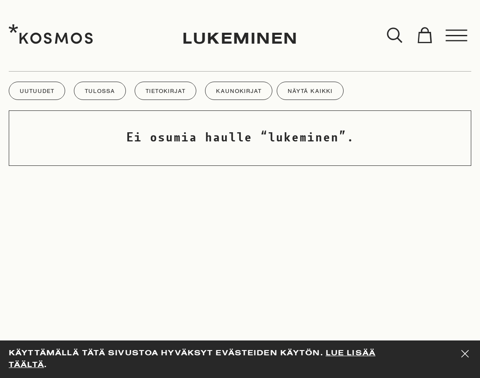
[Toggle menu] (457, 36)
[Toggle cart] (424, 36)
